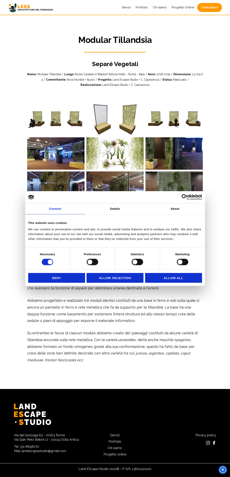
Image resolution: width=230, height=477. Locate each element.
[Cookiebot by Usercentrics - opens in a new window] (184, 197)
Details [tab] (115, 208)
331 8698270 (29, 446)
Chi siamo (115, 448)
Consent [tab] (55, 208)
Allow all (173, 277)
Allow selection (115, 277)
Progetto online (115, 454)
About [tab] (175, 208)
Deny (56, 277)
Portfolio (115, 441)
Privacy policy (205, 435)
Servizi (115, 435)
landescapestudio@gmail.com (43, 451)
